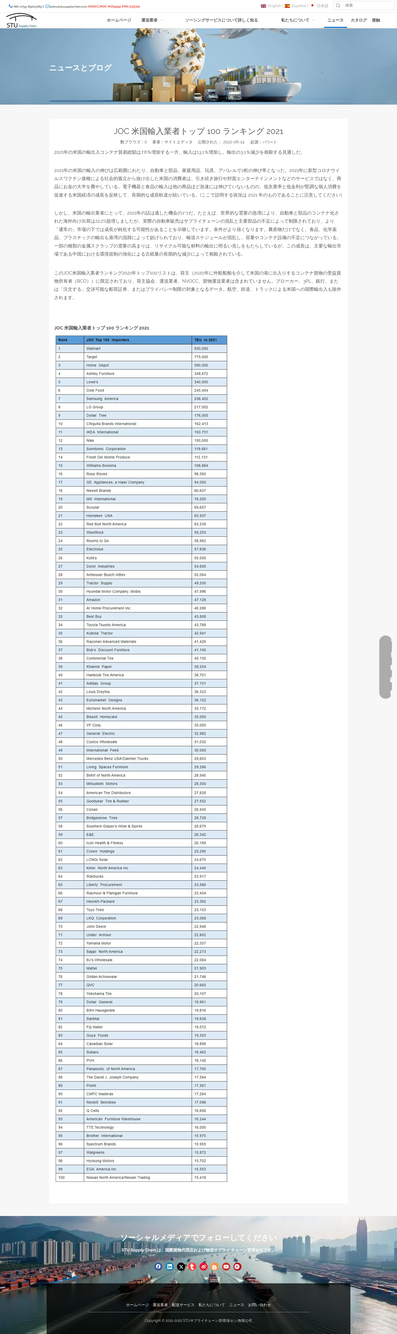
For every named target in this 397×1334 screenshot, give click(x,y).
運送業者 (160, 1305)
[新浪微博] (204, 1267)
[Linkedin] (170, 1267)
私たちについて (211, 1305)
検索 (338, 5)
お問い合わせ (259, 1305)
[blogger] (215, 1267)
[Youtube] (226, 1267)
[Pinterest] (237, 1267)
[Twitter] (181, 1267)
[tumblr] (192, 1267)
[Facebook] (158, 1267)
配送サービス (183, 1305)
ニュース (236, 1305)
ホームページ (137, 1305)
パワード (270, 142)
